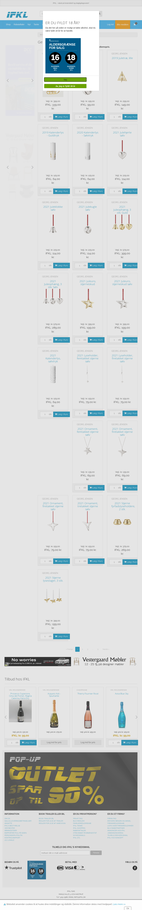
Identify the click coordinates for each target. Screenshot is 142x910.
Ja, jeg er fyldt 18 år (65, 86)
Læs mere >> (119, 904)
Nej (65, 79)
